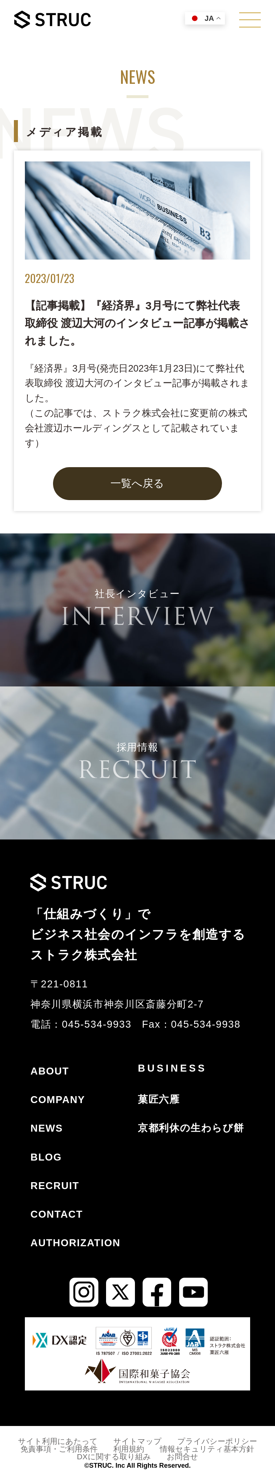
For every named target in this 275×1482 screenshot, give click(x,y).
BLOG (46, 1157)
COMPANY (57, 1099)
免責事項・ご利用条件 (59, 1449)
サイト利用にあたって (58, 1441)
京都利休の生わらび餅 (191, 1127)
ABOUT (49, 1071)
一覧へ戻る (137, 483)
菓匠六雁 (159, 1099)
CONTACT (56, 1214)
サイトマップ (137, 1441)
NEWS (46, 1128)
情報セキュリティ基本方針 (207, 1449)
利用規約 (128, 1449)
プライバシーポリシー (217, 1441)
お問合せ (182, 1456)
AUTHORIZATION (75, 1242)
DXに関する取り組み (114, 1456)
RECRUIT (54, 1185)
